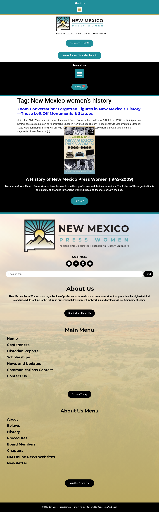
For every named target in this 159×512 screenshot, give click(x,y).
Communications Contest (30, 370)
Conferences (18, 345)
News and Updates (24, 363)
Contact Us (17, 376)
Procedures (17, 438)
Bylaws (13, 425)
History (13, 432)
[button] (79, 9)
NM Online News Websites (31, 457)
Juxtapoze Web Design (107, 507)
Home (12, 338)
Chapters (15, 450)
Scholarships (18, 357)
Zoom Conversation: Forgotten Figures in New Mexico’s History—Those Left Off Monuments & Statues (78, 111)
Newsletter (17, 463)
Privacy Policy (79, 507)
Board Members (21, 444)
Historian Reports (22, 351)
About (12, 419)
